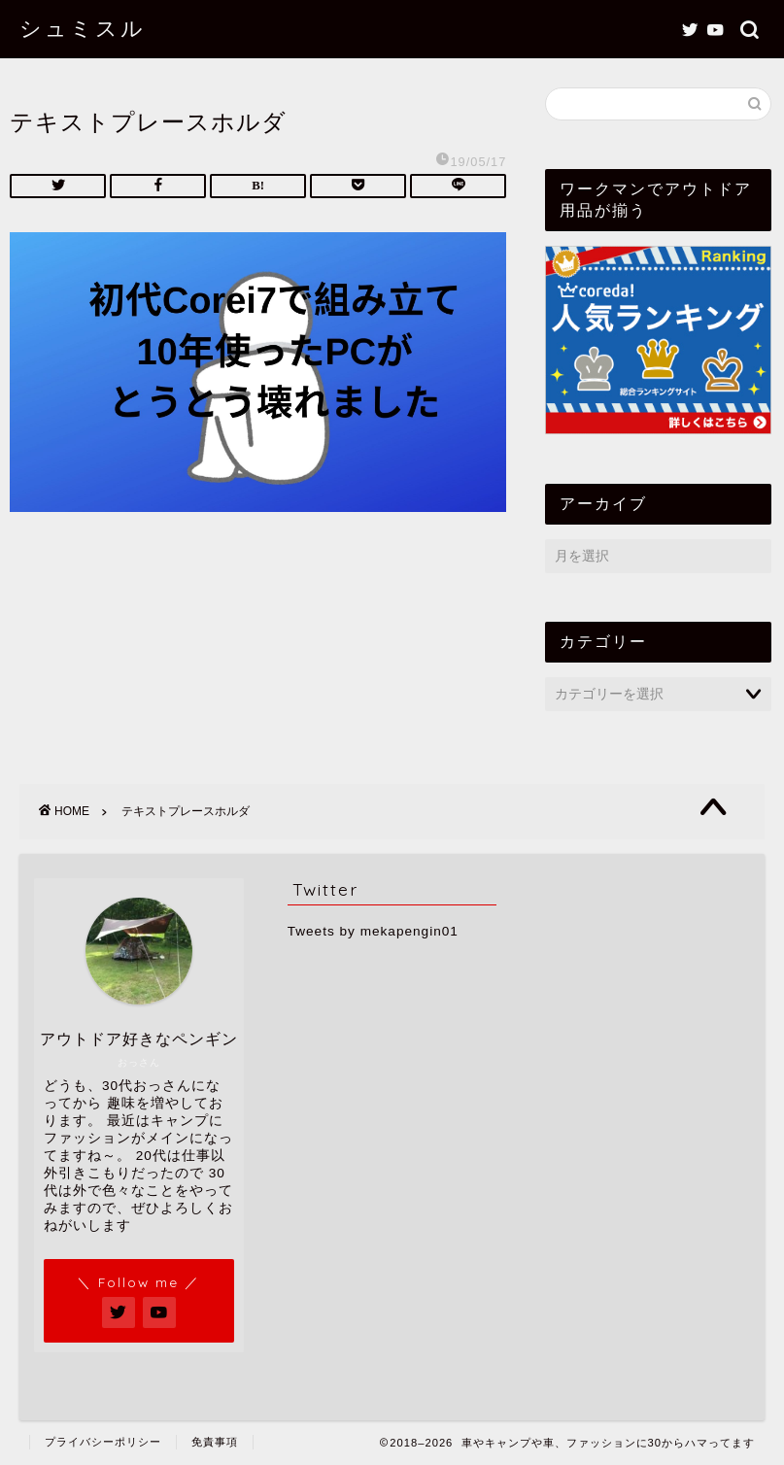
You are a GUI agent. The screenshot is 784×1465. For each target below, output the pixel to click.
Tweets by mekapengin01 (373, 931)
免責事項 (214, 1442)
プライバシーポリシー (103, 1442)
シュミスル (82, 28)
